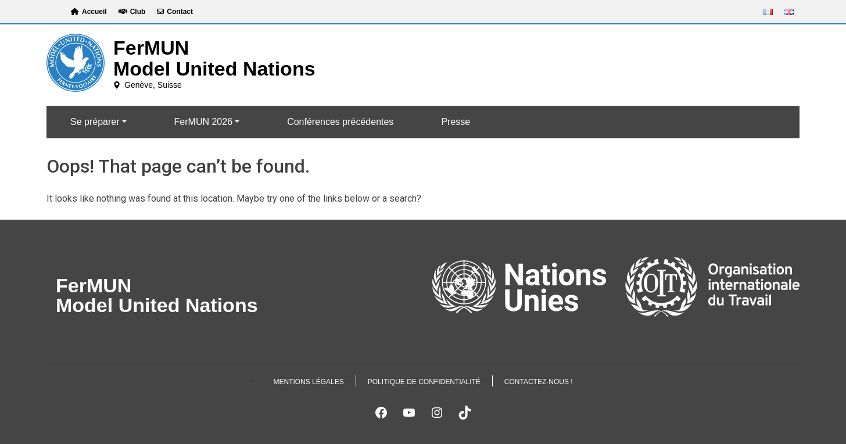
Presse (455, 122)
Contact (175, 12)
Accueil (89, 12)
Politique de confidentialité (424, 382)
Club (132, 12)
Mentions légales (308, 382)
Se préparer (95, 122)
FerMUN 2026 (203, 122)
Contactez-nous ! (538, 382)
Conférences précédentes (340, 122)
